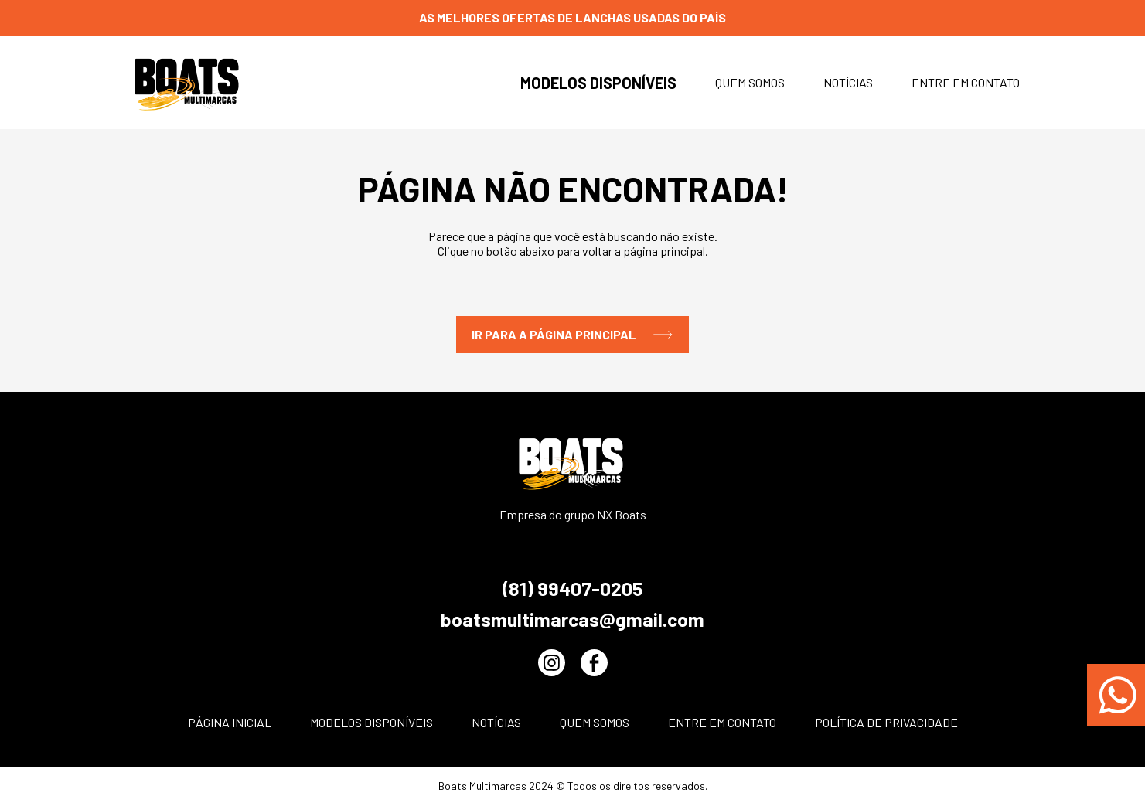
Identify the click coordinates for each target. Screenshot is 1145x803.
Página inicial (229, 722)
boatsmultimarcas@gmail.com (572, 619)
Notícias (848, 82)
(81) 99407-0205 (572, 588)
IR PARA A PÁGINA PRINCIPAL (572, 334)
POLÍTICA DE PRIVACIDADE (886, 722)
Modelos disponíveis (598, 82)
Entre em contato (966, 82)
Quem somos (750, 82)
